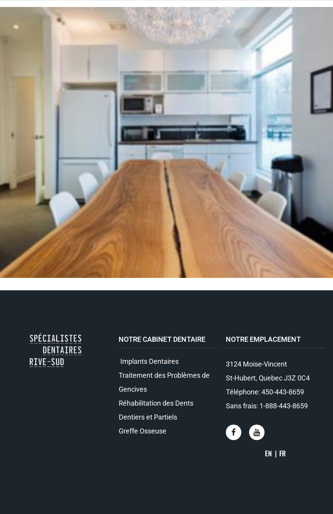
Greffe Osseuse (142, 431)
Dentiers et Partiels (148, 417)
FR (282, 453)
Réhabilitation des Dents (156, 403)
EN (268, 453)
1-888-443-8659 (284, 406)
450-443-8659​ (282, 392)
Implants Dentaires (149, 361)
